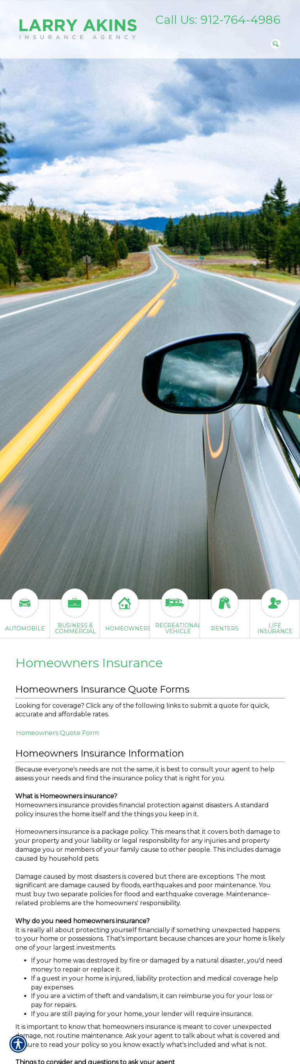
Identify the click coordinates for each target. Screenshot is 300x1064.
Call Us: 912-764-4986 (217, 19)
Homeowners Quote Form (57, 733)
